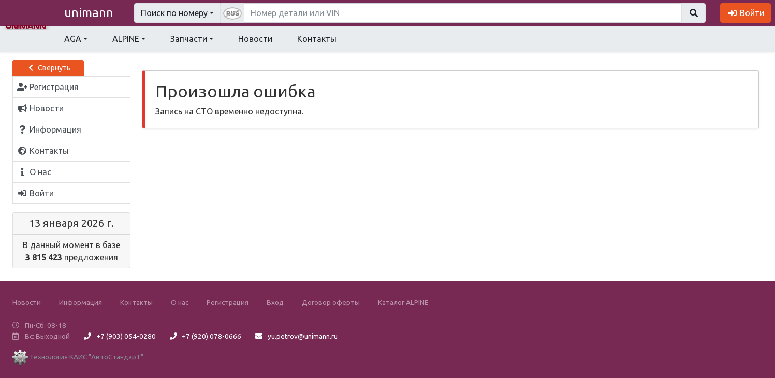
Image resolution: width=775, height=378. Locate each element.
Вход (275, 302)
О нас (179, 302)
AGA (72, 38)
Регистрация (227, 302)
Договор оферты (331, 302)
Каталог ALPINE (403, 302)
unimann (88, 13)
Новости (255, 38)
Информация (80, 302)
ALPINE (125, 38)
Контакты (317, 38)
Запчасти (188, 38)
